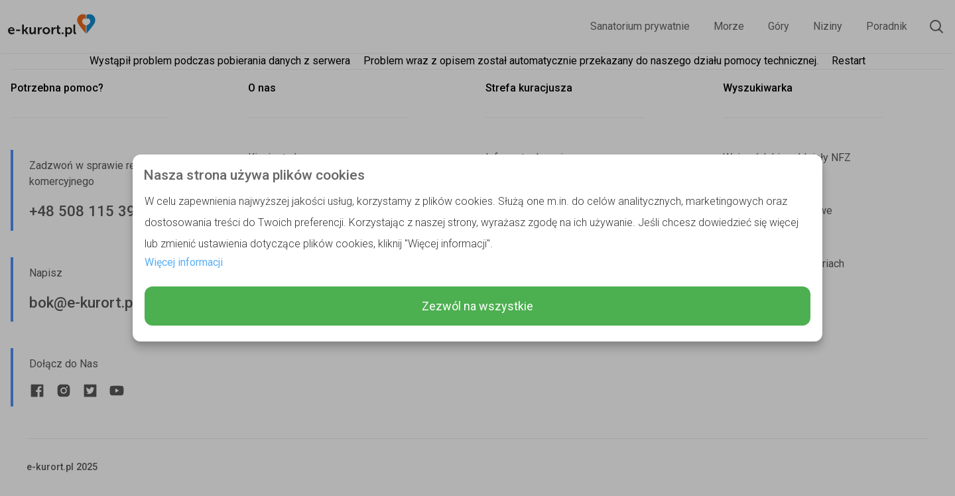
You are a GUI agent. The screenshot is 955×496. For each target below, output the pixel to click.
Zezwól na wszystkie (477, 306)
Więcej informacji (184, 262)
